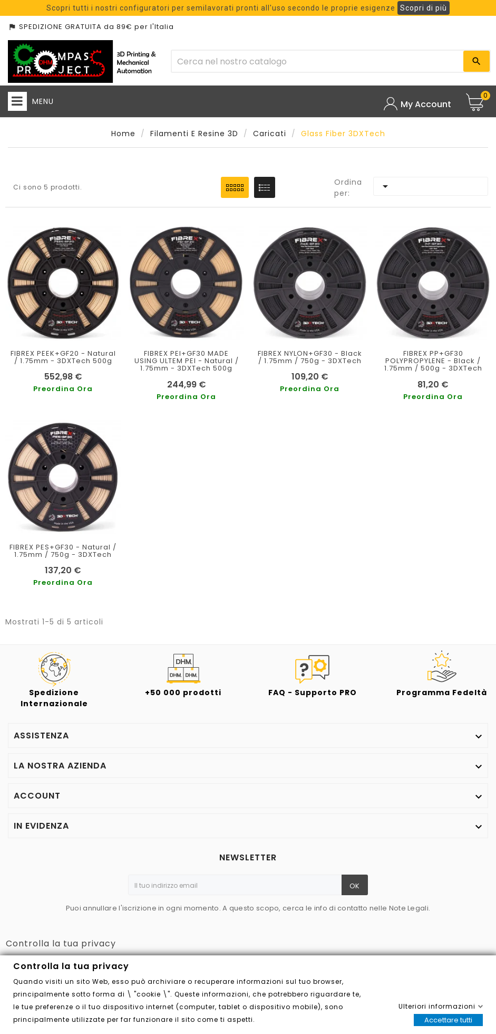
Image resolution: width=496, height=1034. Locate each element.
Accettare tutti (448, 1020)
